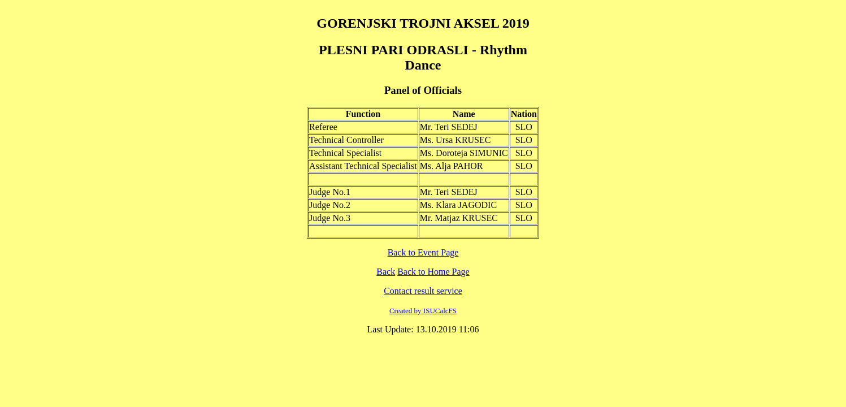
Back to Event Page (423, 252)
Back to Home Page (433, 271)
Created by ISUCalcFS (423, 310)
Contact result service (423, 291)
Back (385, 271)
